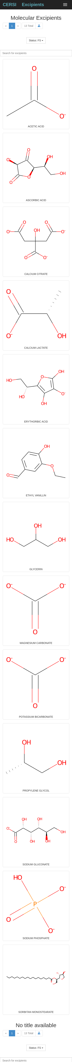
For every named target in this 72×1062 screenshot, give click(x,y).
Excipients (33, 4)
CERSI (9, 4)
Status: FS (36, 40)
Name (36, 36)
